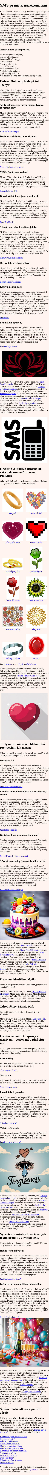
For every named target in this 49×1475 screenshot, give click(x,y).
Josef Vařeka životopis (9, 131)
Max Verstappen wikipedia (11, 786)
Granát (36, 646)
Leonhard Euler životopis (30, 398)
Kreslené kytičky (12, 617)
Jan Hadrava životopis (28, 403)
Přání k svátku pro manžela (11, 1448)
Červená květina (12, 588)
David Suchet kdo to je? (10, 1444)
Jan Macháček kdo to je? (10, 1279)
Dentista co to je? (7, 1439)
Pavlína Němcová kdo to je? (28, 676)
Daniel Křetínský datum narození (14, 856)
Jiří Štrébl (44, 1210)
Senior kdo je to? (39, 959)
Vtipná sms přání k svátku (11, 1460)
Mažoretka (4, 317)
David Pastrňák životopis (30, 950)
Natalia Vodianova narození (11, 167)
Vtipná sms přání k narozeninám (13, 1437)
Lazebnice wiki (39, 1019)
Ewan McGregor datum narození (25, 1214)
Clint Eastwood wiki (8, 1070)
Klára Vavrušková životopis (11, 258)
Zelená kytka (36, 559)
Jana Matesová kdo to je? (10, 1142)
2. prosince (33, 1469)
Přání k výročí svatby (9, 1441)
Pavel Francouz (26, 1385)
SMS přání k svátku (8, 1455)
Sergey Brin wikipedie (31, 1392)
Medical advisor (7, 1462)
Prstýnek (12, 501)
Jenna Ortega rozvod (8, 346)
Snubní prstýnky (12, 565)
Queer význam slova (8, 1087)
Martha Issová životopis (19, 1221)
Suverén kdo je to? (8, 393)
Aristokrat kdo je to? (8, 1123)
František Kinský (7, 222)
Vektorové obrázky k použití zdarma (21, 664)
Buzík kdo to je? (7, 1458)
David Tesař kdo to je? (9, 1317)
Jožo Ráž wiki (31, 964)
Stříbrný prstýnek (12, 650)
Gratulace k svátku (8, 1453)
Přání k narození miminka (11, 1446)
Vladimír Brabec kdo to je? (11, 889)
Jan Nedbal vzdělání (8, 830)
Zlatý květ (36, 617)
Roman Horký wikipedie (10, 282)
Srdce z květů (36, 501)
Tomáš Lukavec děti (8, 191)
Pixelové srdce (36, 530)
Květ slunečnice (36, 588)
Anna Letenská (27, 945)
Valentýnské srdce (12, 532)
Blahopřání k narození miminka (13, 1451)
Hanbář (3, 969)
